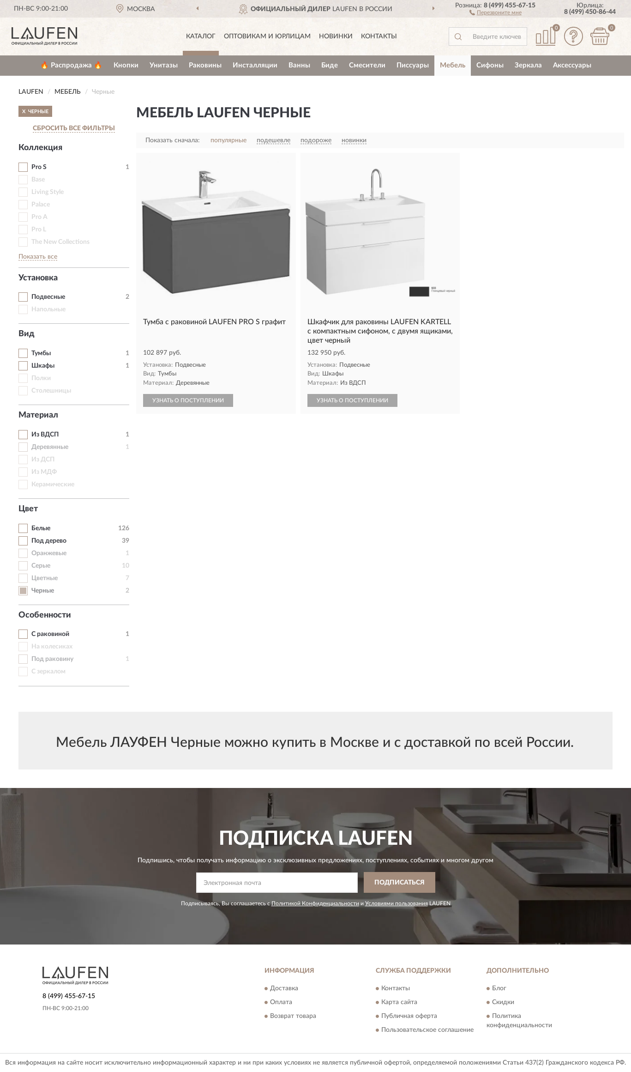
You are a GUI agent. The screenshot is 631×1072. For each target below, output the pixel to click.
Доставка (284, 989)
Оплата (281, 1002)
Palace (40, 204)
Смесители (367, 65)
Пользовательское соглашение (427, 1030)
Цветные (44, 578)
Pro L (38, 229)
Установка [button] (38, 278)
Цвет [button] (28, 509)
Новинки (336, 36)
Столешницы (51, 391)
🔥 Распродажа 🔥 (71, 65)
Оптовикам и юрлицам (267, 36)
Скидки (503, 1002)
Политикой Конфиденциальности (315, 903)
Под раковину (52, 659)
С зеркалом (48, 671)
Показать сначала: (172, 140)
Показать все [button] (37, 257)
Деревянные (49, 447)
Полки (41, 378)
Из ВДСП (45, 434)
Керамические (52, 484)
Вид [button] (26, 334)
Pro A (39, 217)
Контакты (379, 36)
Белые (40, 528)
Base (38, 179)
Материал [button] (38, 415)
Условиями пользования (396, 903)
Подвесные (48, 297)
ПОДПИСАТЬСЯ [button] (399, 882)
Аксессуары (572, 65)
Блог (499, 989)
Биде (329, 65)
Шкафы (42, 366)
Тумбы (41, 353)
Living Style (47, 192)
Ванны (299, 65)
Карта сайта (399, 1002)
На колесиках (51, 646)
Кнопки (126, 65)
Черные (42, 590)
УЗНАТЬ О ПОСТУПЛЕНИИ (188, 400)
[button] (495, 12)
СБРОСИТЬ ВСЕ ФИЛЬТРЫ (74, 128)
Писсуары (413, 65)
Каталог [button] (201, 36)
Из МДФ (44, 472)
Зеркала (528, 65)
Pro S (39, 167)
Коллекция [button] (40, 148)
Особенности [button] (44, 615)
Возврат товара (293, 1016)
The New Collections (60, 242)
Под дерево (48, 541)
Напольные (48, 309)
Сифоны (490, 65)
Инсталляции (255, 65)
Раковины (205, 65)
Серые (40, 566)
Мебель (452, 65)
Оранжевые (48, 553)
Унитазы (164, 65)
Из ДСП (42, 459)
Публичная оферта (409, 1016)
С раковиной (50, 634)
